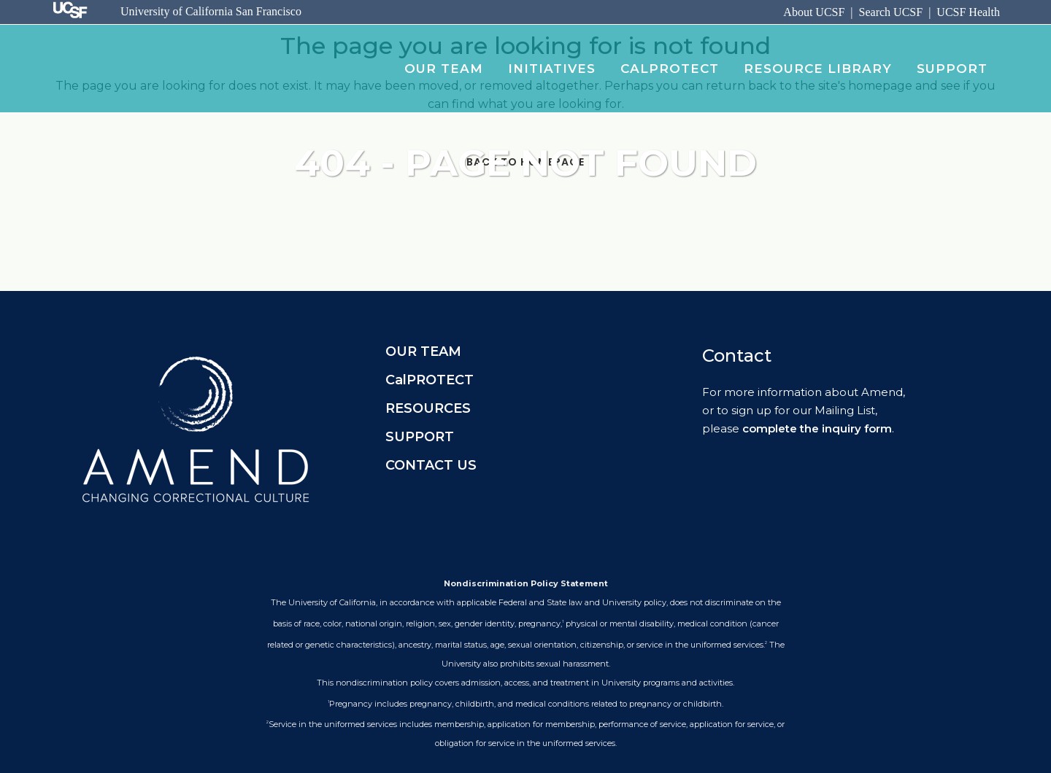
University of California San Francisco (210, 11)
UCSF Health (968, 12)
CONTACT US (431, 465)
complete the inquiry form (817, 428)
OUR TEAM (423, 351)
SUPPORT (419, 437)
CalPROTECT (429, 380)
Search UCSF (891, 12)
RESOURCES (428, 408)
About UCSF (813, 12)
